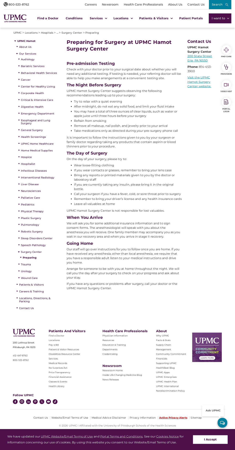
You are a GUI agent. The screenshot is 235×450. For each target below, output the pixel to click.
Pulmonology (30, 224)
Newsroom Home (112, 370)
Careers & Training (31, 291)
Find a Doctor (47, 18)
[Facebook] (15, 402)
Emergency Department (37, 113)
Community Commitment (171, 354)
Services (53, 358)
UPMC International (167, 386)
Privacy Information (143, 417)
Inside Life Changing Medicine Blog (122, 375)
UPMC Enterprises (166, 377)
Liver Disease (30, 184)
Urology (26, 271)
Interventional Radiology (37, 177)
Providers (226, 69)
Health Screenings (33, 137)
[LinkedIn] (28, 402)
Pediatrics (27, 204)
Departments (110, 349)
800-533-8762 (16, 4)
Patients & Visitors (31, 284)
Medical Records (58, 363)
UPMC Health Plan (166, 381)
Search (217, 4)
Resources (108, 340)
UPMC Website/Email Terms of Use (67, 436)
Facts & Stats (163, 340)
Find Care (226, 51)
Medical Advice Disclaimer (109, 417)
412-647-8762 (20, 355)
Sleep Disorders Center (37, 238)
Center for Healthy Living (38, 86)
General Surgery (32, 130)
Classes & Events (58, 381)
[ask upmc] (222, 423)
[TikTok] (55, 401)
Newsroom (110, 4)
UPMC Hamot (26, 41)
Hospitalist (28, 164)
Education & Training (114, 344)
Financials (161, 358)
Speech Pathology (33, 245)
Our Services (27, 53)
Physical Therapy (32, 211)
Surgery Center (31, 252)
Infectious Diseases (34, 170)
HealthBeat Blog (165, 367)
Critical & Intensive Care (37, 100)
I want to (220, 18)
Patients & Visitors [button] (155, 18)
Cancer (25, 79)
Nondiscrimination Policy (170, 390)
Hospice (26, 157)
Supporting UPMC (166, 363)
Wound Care (29, 278)
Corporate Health (32, 93)
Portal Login (226, 105)
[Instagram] (21, 402)
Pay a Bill (54, 344)
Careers (91, 4)
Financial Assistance (60, 377)
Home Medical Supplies (37, 150)
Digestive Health (32, 106)
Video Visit (226, 86)
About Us (175, 4)
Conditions (74, 18)
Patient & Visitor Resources (64, 349)
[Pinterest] (35, 402)
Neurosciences (31, 191)
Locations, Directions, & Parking (34, 300)
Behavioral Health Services (39, 73)
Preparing (30, 257)
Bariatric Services (32, 66)
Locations (54, 340)
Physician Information (115, 335)
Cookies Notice (167, 436)
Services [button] (98, 18)
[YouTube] (48, 402)
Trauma (26, 264)
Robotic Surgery (32, 231)
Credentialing (110, 354)
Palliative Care (30, 197)
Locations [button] (122, 18)
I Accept (210, 439)
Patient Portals (191, 18)
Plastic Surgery (31, 218)
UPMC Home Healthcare (37, 143)
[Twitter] (41, 401)
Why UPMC (162, 335)
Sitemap (196, 417)
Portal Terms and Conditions (121, 436)
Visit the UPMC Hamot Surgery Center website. (199, 82)
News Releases (110, 379)
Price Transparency (59, 372)
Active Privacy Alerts (173, 417)
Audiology (28, 59)
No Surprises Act (58, 367)
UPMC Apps (163, 372)
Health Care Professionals (143, 4)
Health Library (56, 386)
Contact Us (196, 4)
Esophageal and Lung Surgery (35, 122)
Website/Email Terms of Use (69, 417)
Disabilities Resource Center (64, 354)
